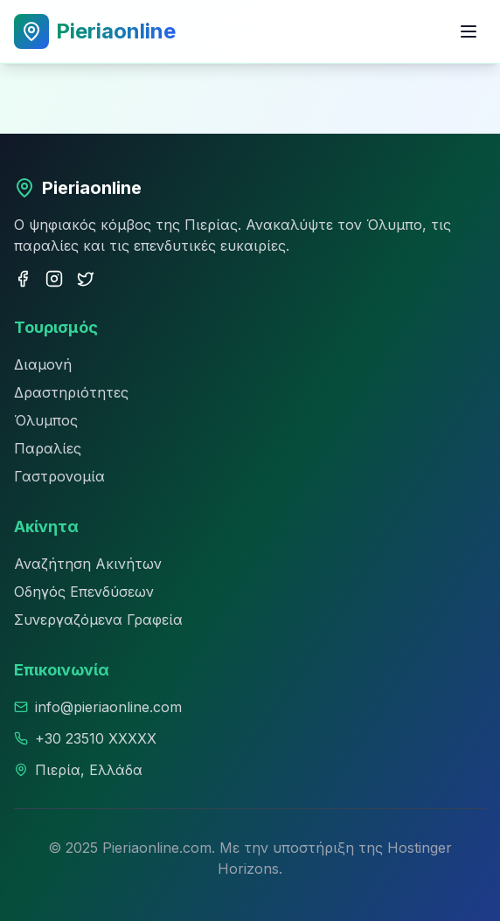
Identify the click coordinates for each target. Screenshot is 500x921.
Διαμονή (43, 364)
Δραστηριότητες (71, 392)
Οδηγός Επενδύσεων (84, 591)
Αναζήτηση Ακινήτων (88, 563)
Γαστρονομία (59, 476)
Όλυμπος (46, 420)
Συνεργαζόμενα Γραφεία (98, 619)
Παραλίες (47, 448)
